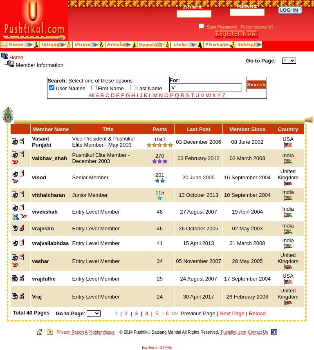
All (91, 95)
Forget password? (257, 27)
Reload (257, 313)
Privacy (63, 332)
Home (16, 57)
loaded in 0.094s (157, 348)
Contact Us (258, 332)
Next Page (232, 313)
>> (175, 313)
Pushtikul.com (233, 332)
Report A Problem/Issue (93, 332)
